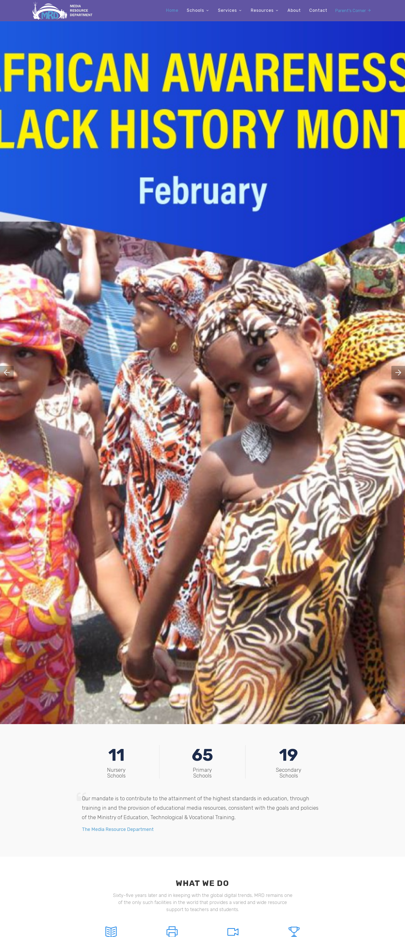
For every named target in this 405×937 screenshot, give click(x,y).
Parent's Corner (353, 10)
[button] (7, 372)
